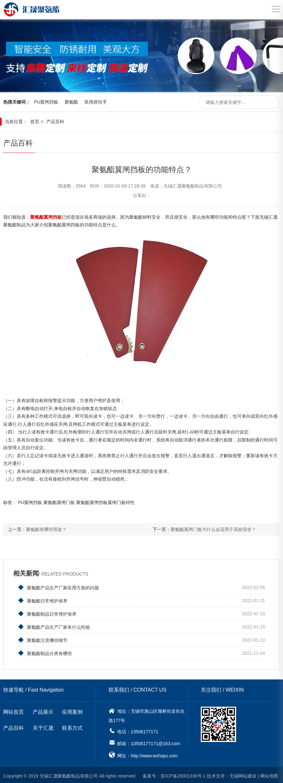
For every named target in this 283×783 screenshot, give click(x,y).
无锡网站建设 (242, 774)
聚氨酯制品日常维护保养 (47, 612)
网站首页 (13, 710)
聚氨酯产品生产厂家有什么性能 (54, 625)
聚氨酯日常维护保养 (42, 599)
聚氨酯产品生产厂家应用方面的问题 (58, 586)
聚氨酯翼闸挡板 (92, 500)
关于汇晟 (43, 726)
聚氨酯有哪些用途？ (46, 527)
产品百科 (55, 119)
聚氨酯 (71, 99)
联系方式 (72, 726)
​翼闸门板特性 (121, 500)
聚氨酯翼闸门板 (59, 500)
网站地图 (269, 774)
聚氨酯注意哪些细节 (42, 638)
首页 (34, 119)
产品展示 (43, 710)
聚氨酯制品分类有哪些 (45, 651)
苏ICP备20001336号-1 (183, 774)
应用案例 (72, 710)
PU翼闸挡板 (46, 99)
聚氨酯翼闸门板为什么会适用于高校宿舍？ (213, 527)
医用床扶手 (95, 99)
